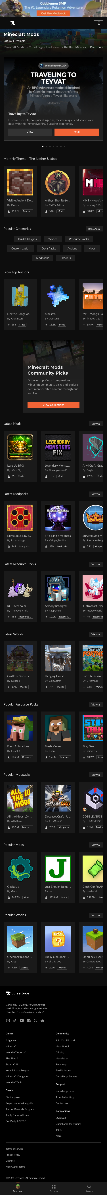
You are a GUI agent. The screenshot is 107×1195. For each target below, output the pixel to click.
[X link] (35, 1020)
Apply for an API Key (17, 1115)
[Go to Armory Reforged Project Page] (58, 596)
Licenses (10, 1161)
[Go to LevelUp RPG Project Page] (20, 456)
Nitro (59, 1136)
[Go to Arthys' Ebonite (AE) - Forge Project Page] (58, 191)
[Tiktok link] (15, 1020)
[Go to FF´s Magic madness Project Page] (58, 526)
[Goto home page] (13, 23)
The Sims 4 (12, 1058)
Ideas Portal (62, 1046)
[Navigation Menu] (5, 23)
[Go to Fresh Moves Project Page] (58, 737)
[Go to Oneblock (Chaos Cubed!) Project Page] (20, 947)
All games (11, 1040)
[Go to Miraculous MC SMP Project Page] (20, 526)
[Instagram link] (8, 1020)
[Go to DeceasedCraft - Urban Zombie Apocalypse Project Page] (58, 807)
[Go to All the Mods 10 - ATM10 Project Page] (20, 807)
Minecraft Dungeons (17, 1076)
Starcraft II (12, 1064)
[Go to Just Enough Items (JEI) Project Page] (58, 877)
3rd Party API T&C (16, 1121)
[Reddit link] (42, 1020)
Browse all (94, 229)
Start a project (14, 1097)
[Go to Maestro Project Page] (58, 304)
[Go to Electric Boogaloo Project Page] (20, 304)
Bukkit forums (64, 1070)
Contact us (62, 1103)
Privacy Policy (13, 1155)
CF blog (60, 1052)
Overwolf (61, 1118)
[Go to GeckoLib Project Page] (20, 877)
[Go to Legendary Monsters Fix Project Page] (58, 456)
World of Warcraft (16, 1052)
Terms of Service (14, 1149)
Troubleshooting (65, 1097)
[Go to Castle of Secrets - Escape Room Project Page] (20, 666)
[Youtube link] (22, 1020)
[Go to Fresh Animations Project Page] (20, 737)
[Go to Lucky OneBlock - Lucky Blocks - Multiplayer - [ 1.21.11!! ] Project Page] (58, 947)
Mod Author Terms (15, 1167)
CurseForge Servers (66, 1076)
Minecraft (11, 1046)
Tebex (59, 1130)
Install (76, 131)
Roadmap (61, 1064)
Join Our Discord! (65, 1040)
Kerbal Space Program (18, 1070)
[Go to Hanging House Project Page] (58, 666)
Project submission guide (19, 1103)
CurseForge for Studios (68, 1124)
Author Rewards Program (20, 1109)
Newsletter (62, 1058)
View (30, 131)
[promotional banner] (53, 8)
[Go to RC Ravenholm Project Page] (20, 596)
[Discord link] (28, 1020)
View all (96, 423)
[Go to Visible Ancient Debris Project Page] (20, 191)
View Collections (53, 404)
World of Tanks (14, 1082)
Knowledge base (65, 1091)
